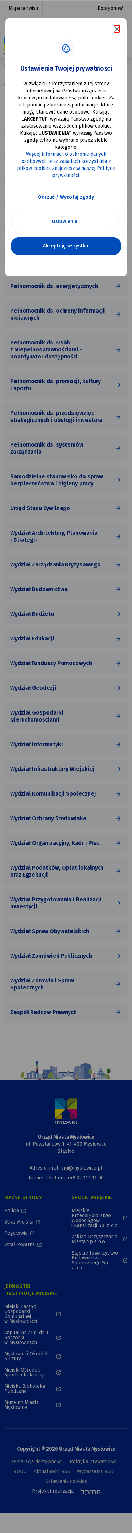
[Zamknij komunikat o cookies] (117, 28)
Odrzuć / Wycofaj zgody (66, 197)
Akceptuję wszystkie (66, 246)
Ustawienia (64, 222)
